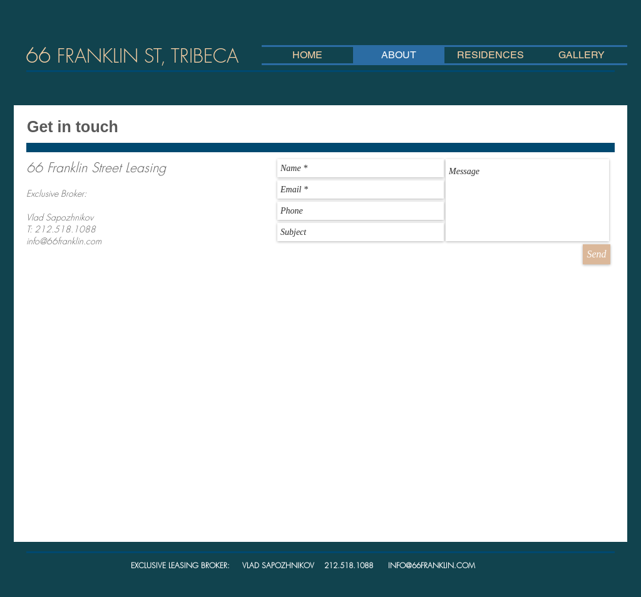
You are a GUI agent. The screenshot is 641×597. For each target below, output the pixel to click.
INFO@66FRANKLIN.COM (431, 565)
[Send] (596, 254)
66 (132, 55)
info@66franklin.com (63, 241)
